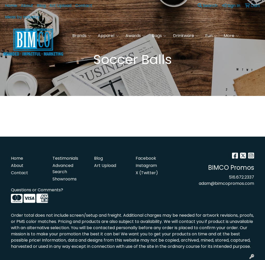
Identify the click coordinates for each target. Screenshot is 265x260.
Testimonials (65, 158)
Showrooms (64, 179)
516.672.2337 (241, 177)
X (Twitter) (147, 173)
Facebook (146, 158)
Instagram (146, 165)
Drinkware (185, 36)
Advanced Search (62, 169)
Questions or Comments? (37, 190)
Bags (159, 36)
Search (207, 6)
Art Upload (60, 6)
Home (11, 6)
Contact (83, 6)
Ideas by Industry (22, 17)
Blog (41, 6)
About (27, 6)
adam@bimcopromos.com (226, 183)
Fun (211, 36)
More (231, 36)
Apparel (108, 36)
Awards (135, 36)
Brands (81, 36)
